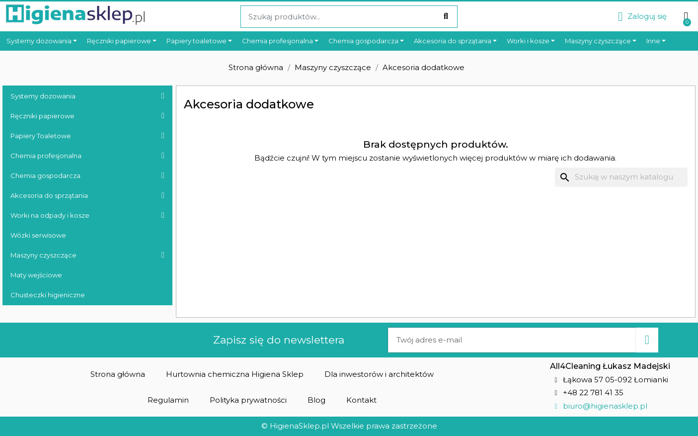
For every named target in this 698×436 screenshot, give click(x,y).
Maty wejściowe (36, 275)
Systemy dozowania (87, 96)
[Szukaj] (621, 177)
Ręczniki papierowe (87, 116)
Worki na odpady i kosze (87, 215)
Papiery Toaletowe (87, 136)
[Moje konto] (642, 16)
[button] (118, 374)
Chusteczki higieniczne (47, 295)
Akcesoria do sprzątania (87, 195)
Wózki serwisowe (38, 235)
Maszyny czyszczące (87, 255)
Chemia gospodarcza (87, 175)
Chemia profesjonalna (87, 156)
